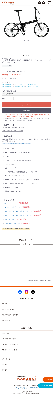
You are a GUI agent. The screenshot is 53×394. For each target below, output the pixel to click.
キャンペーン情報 (46, 385)
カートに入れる (26, 105)
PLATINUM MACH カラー (9, 91)
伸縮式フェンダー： (15, 219)
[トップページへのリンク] (8, 2)
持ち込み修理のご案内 (9, 339)
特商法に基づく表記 (8, 309)
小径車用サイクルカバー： (17, 223)
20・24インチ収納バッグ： (17, 207)
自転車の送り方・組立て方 (10, 315)
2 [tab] (26, 55)
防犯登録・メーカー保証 (9, 350)
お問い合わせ (26, 110)
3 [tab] (29, 55)
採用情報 (4, 370)
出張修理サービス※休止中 (10, 344)
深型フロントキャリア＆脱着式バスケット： (23, 215)
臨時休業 (48, 379)
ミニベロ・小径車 (30, 84)
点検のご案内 (6, 333)
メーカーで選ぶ (20, 86)
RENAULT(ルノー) (32, 86)
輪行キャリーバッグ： (16, 203)
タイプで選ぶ (19, 84)
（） (21, 388)
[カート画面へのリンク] (39, 2)
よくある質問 (6, 320)
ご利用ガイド (6, 304)
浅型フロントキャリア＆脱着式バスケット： (23, 211)
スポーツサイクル (7, 84)
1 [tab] (24, 55)
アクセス (4, 364)
